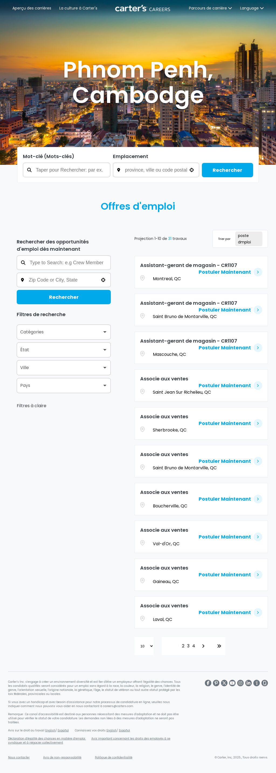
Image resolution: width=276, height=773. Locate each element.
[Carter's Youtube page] (232, 683)
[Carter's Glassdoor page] (264, 683)
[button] (191, 170)
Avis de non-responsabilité (62, 757)
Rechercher (227, 170)
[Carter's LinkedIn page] (248, 683)
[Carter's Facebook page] (208, 683)
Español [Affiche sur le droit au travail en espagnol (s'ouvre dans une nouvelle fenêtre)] (63, 730)
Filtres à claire (31, 406)
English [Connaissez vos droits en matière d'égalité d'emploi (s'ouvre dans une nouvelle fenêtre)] (111, 730)
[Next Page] (204, 646)
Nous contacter (19, 757)
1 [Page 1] (178, 646)
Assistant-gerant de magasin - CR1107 (188, 265)
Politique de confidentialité (113, 757)
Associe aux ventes (164, 378)
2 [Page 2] (183, 646)
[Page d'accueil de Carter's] (143, 8)
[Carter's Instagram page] (240, 683)
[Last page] (219, 646)
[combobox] (160, 170)
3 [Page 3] (188, 646)
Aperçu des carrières (31, 8)
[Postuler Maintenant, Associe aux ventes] (230, 385)
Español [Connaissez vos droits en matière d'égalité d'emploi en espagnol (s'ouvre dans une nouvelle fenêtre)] (124, 730)
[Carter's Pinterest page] (216, 683)
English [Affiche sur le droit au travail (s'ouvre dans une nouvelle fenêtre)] (50, 730)
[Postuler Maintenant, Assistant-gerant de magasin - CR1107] (230, 272)
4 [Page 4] (193, 646)
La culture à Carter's (78, 8)
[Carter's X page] (224, 683)
